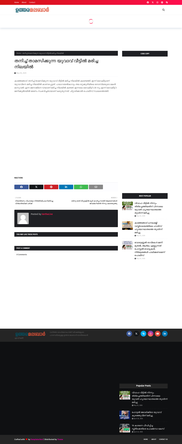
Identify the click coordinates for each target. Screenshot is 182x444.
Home (16, 2)
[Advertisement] (66, 38)
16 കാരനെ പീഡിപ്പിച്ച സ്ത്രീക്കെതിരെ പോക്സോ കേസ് (148, 427)
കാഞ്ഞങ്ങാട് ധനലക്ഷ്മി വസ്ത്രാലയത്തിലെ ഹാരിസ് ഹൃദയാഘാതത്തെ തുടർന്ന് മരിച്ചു (148, 228)
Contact (32, 2)
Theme (60, 439)
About (24, 2)
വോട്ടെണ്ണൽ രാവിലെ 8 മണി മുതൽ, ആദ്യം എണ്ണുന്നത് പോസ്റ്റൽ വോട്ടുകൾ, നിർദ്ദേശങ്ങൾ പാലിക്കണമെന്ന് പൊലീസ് (150, 249)
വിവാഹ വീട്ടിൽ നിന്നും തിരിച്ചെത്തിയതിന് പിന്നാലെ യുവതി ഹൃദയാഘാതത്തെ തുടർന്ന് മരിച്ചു (149, 208)
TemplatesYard (37, 439)
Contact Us (163, 439)
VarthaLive (47, 214)
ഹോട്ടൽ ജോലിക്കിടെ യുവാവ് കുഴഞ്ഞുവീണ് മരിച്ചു (146, 414)
